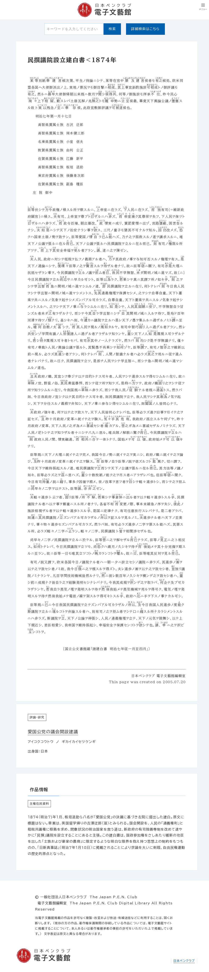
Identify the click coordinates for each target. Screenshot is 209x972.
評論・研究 (37, 717)
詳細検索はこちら (145, 29)
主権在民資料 (39, 803)
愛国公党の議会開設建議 (53, 731)
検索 (112, 29)
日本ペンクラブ (184, 960)
